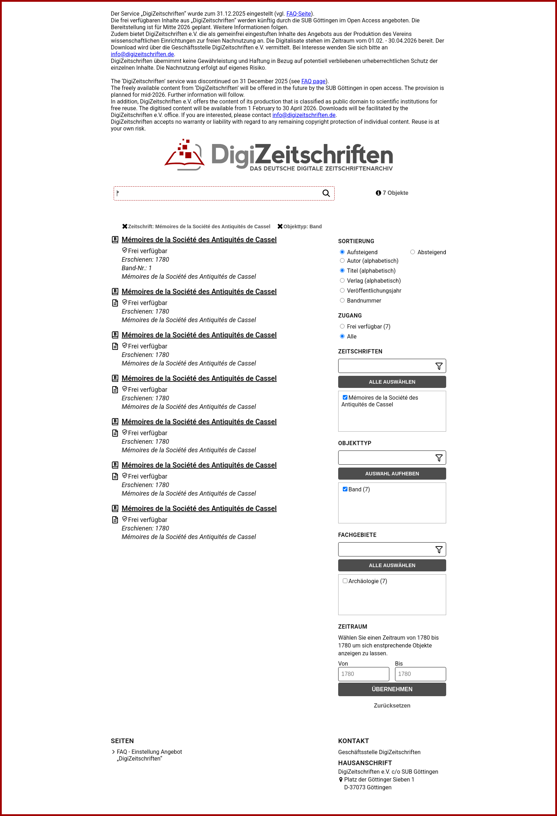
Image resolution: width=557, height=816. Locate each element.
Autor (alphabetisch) (369, 260)
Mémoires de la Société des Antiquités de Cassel (199, 239)
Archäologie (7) (365, 581)
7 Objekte (392, 193)
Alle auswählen (392, 382)
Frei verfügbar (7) (365, 326)
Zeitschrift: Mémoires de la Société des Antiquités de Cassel (196, 226)
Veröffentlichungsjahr (370, 290)
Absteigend (428, 252)
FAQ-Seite (298, 13)
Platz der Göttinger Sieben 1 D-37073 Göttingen (379, 783)
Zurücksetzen (392, 706)
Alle (348, 336)
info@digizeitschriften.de (142, 54)
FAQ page (313, 81)
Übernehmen (392, 689)
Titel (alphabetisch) (368, 270)
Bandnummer (360, 300)
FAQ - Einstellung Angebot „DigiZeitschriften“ (149, 755)
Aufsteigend (359, 252)
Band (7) (356, 489)
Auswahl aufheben (392, 473)
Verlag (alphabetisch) (370, 280)
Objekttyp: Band (299, 226)
